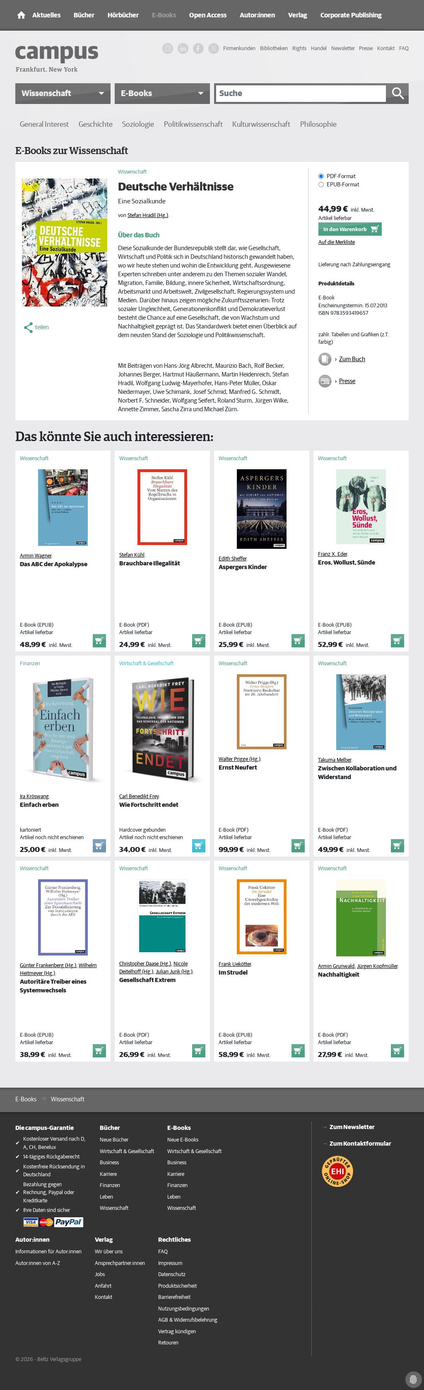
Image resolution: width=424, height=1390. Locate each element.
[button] (63, 93)
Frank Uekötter (235, 964)
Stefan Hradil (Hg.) (148, 215)
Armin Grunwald (336, 966)
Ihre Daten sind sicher (46, 1210)
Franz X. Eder (332, 554)
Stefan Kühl (132, 555)
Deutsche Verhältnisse (176, 187)
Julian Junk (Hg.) (174, 972)
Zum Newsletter (352, 1127)
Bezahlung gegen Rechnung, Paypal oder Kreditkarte (48, 1193)
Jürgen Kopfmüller (377, 966)
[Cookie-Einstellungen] (413, 1379)
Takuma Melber (334, 760)
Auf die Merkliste (336, 242)
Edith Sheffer (232, 559)
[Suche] (301, 93)
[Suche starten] (398, 93)
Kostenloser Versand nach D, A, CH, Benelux (54, 1143)
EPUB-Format (343, 185)
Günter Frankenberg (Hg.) (48, 965)
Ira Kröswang (34, 796)
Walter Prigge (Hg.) (239, 759)
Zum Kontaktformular (360, 1144)
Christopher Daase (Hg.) (145, 964)
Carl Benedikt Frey (139, 796)
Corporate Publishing (351, 15)
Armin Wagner (35, 556)
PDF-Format (341, 176)
